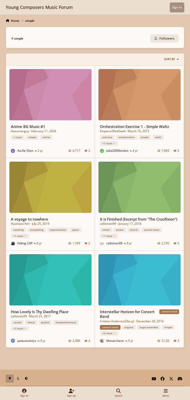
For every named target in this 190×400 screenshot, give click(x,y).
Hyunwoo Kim (20, 224)
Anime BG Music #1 (28, 126)
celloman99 (108, 224)
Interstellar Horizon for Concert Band (127, 314)
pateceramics (26, 340)
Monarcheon (115, 340)
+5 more (109, 333)
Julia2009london (117, 151)
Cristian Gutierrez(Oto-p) (117, 321)
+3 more (19, 328)
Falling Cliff (24, 243)
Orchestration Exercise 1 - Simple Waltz (134, 126)
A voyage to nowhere (29, 218)
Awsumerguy (20, 131)
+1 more (109, 143)
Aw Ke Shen (25, 151)
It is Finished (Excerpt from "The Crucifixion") (138, 218)
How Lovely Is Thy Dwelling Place (40, 311)
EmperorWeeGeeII (112, 131)
